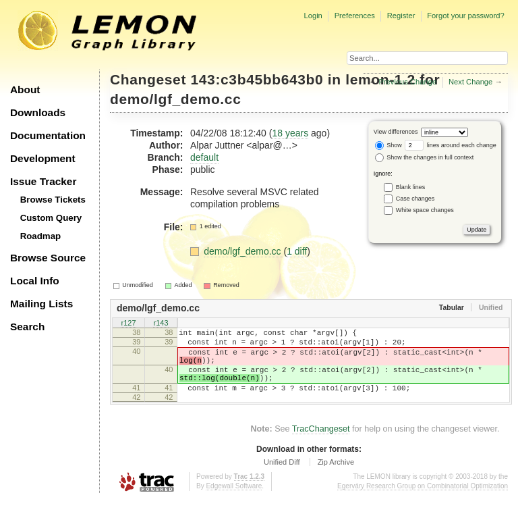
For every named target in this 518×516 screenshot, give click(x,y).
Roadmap (40, 236)
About (25, 89)
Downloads (37, 112)
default (204, 157)
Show (388, 145)
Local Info (34, 280)
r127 (128, 324)
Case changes (415, 198)
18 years (290, 133)
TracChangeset (321, 445)
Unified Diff (282, 478)
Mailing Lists (41, 303)
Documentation (48, 135)
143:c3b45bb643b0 (257, 79)
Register (401, 15)
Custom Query (51, 218)
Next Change (470, 82)
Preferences (355, 15)
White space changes (425, 209)
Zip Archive (336, 478)
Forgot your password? (465, 15)
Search (27, 326)
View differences (396, 131)
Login (313, 15)
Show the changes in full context (424, 157)
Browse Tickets (53, 200)
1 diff (297, 251)
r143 (160, 324)
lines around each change (450, 145)
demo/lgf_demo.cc (175, 99)
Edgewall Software (234, 502)
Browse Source (48, 257)
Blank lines (411, 186)
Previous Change (407, 82)
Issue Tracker (43, 181)
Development (43, 158)
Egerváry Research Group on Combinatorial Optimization (422, 502)
